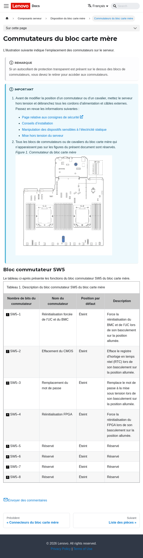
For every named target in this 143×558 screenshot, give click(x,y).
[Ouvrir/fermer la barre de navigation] (6, 6)
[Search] (125, 6)
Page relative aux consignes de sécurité (52, 117)
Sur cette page (16, 28)
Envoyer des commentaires (25, 500)
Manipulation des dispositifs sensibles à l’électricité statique (64, 129)
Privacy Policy (61, 549)
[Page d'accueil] (7, 18)
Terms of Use (82, 549)
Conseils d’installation (37, 123)
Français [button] (96, 6)
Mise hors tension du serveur (42, 135)
